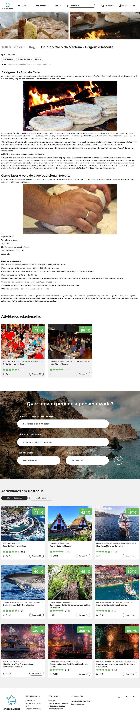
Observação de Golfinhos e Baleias (116, 543)
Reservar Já (36, 374)
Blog (31, 47)
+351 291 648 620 (77, 701)
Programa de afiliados (33, 708)
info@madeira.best (78, 704)
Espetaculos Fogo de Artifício (14, 661)
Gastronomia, (36, 64)
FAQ (27, 706)
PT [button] (134, 6)
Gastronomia (8, 59)
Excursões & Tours (15, 361)
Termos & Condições (55, 708)
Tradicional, (46, 64)
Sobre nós (51, 701)
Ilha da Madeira (24, 59)
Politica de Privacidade (56, 706)
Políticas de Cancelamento (58, 703)
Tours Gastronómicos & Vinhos (34, 361)
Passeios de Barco (43, 602)
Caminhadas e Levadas (63, 602)
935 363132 (87, 701)
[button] (28, 5)
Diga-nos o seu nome (30, 435)
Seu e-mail (72, 453)
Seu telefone (26, 453)
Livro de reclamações (33, 703)
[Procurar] (82, 6)
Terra (5, 361)
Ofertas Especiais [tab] (14, 498)
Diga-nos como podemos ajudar (36, 416)
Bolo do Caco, (12, 64)
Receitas (38, 59)
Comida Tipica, (24, 64)
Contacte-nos (30, 701)
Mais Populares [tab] (41, 498)
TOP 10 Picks (11, 47)
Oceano (99, 543)
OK (118, 460)
